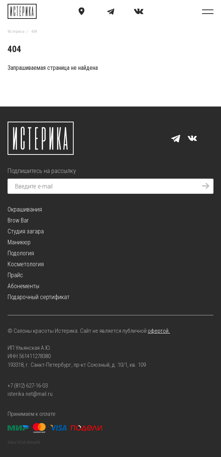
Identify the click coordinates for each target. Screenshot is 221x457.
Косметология (26, 264)
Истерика (16, 31)
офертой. (159, 330)
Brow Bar (18, 220)
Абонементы (23, 286)
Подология (21, 253)
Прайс (15, 275)
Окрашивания (25, 209)
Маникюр (19, 242)
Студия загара (26, 231)
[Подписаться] (205, 186)
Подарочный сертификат (39, 297)
